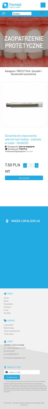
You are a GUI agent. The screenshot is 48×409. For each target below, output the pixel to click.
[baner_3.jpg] (24, 42)
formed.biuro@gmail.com (15, 358)
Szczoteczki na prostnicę (23, 74)
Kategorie (10, 71)
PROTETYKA (23, 71)
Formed (29, 151)
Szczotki (36, 71)
